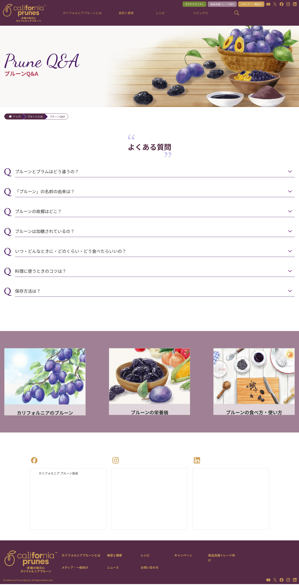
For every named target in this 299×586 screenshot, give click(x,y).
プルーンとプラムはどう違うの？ (47, 171)
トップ (17, 116)
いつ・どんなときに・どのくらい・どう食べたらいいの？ (70, 251)
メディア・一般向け (248, 5)
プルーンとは (35, 116)
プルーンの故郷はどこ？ (38, 211)
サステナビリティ (183, 5)
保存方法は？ (28, 291)
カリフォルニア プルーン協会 (61, 474)
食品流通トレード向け (215, 5)
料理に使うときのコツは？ (40, 271)
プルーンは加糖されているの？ (44, 231)
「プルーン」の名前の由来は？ (45, 191)
